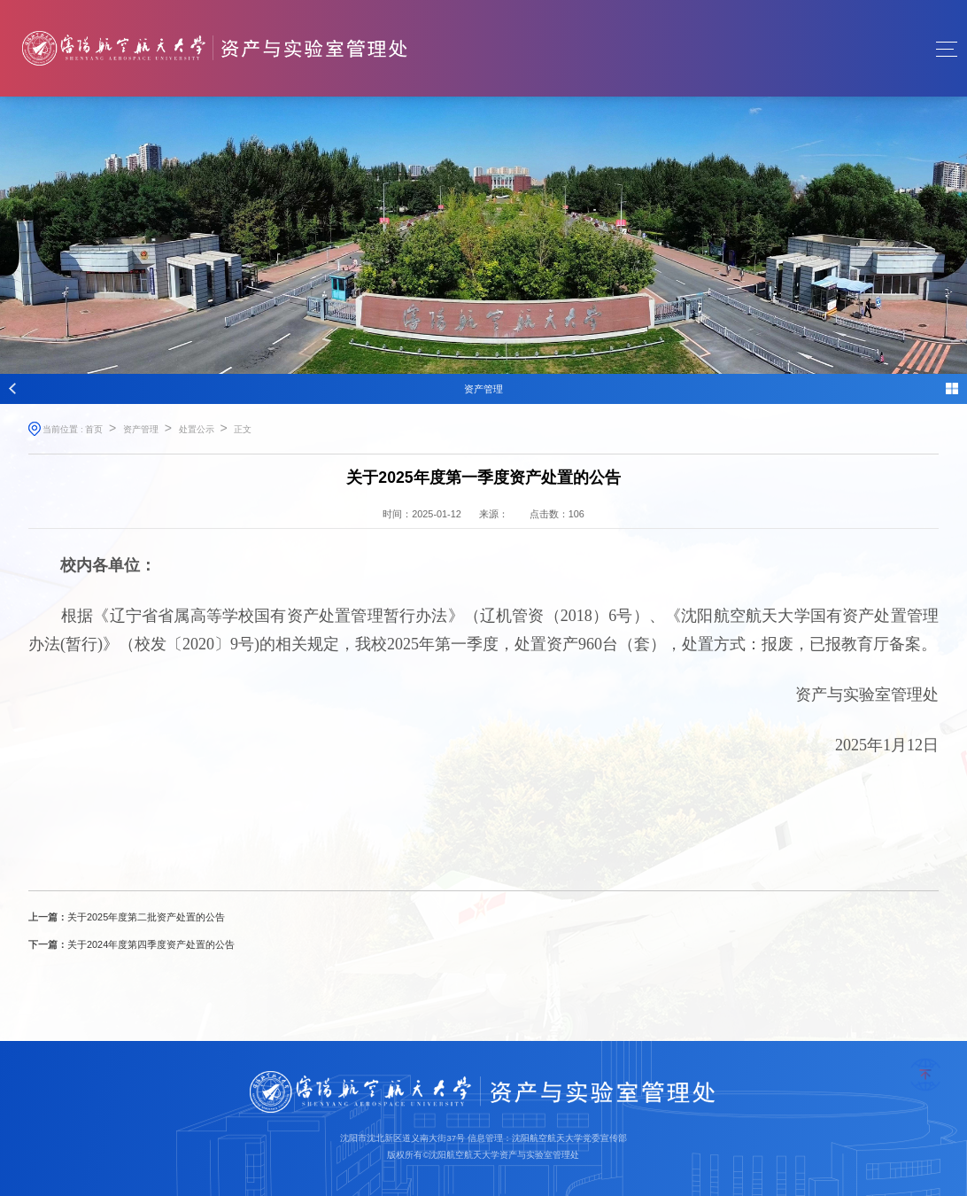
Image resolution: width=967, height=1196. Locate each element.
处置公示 (196, 429)
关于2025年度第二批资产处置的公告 (146, 917)
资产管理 (141, 429)
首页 (94, 429)
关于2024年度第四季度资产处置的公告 (151, 944)
